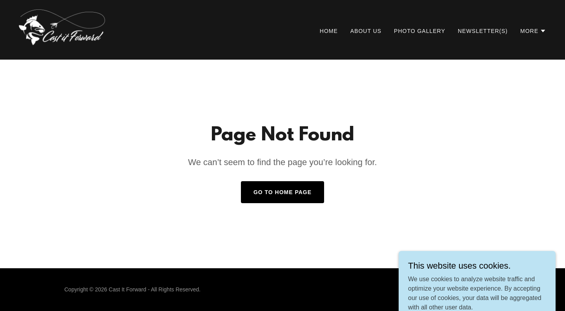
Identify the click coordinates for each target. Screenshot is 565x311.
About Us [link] (365, 31)
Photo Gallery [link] (419, 31)
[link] (78, 29)
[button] (533, 31)
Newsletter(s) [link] (483, 31)
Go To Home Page (282, 192)
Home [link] (329, 31)
